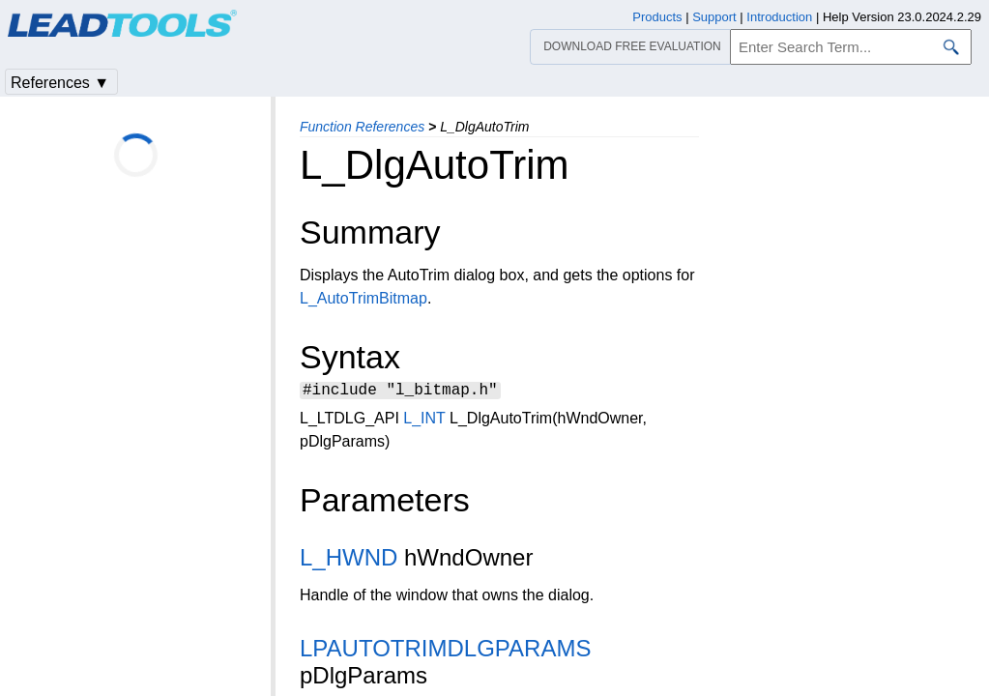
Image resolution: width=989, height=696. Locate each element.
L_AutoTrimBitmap (363, 298)
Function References (362, 126)
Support (714, 17)
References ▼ (60, 82)
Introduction (779, 17)
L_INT (424, 421)
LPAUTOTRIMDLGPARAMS (445, 651)
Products (657, 17)
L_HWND (348, 560)
